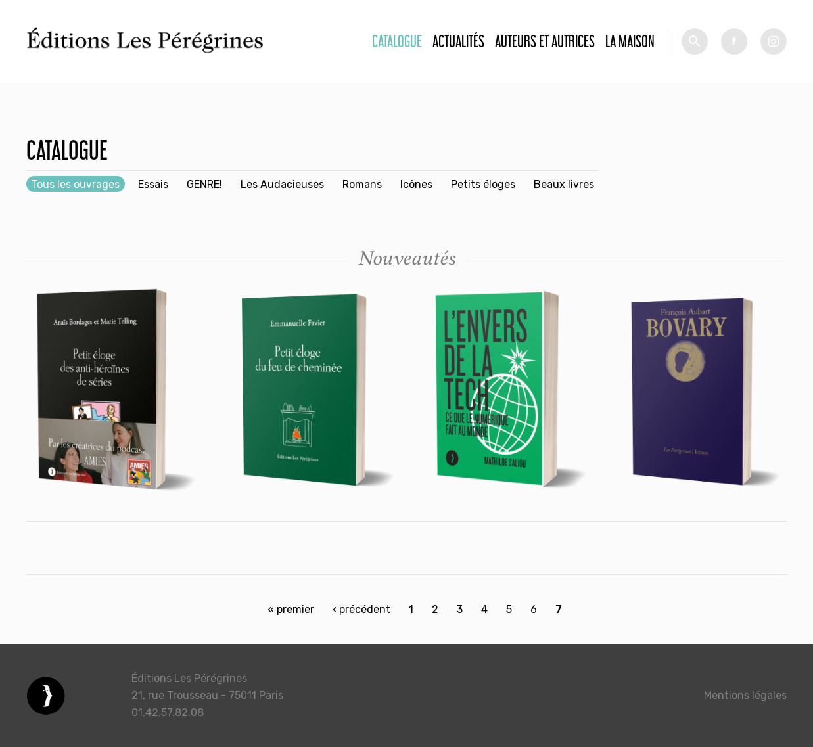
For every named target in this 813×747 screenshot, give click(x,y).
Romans (362, 184)
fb (734, 41)
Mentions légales (745, 695)
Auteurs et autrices (545, 41)
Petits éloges (483, 184)
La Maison (630, 41)
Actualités (458, 41)
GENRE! (204, 184)
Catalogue (397, 41)
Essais (153, 184)
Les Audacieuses (282, 184)
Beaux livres (564, 184)
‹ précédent (361, 609)
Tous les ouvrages (76, 184)
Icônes (416, 184)
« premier (290, 609)
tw (773, 41)
